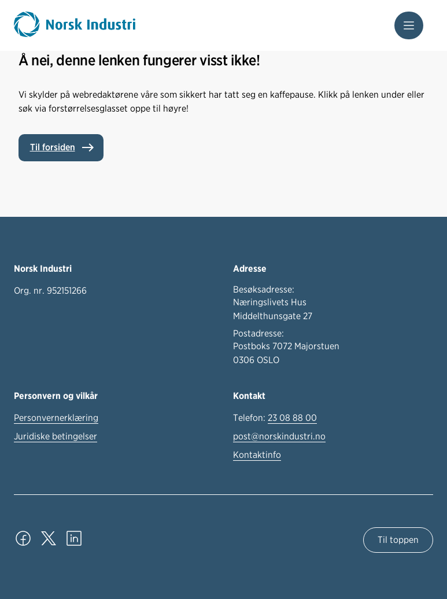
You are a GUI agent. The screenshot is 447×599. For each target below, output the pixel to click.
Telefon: (275, 418)
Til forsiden (52, 147)
